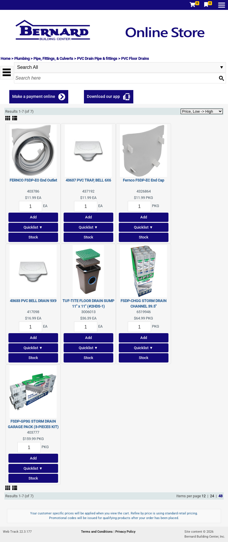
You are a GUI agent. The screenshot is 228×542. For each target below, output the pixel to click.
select (222, 67)
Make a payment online (33, 96)
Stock (33, 237)
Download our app (103, 96)
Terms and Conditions (97, 532)
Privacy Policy (125, 532)
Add (33, 217)
